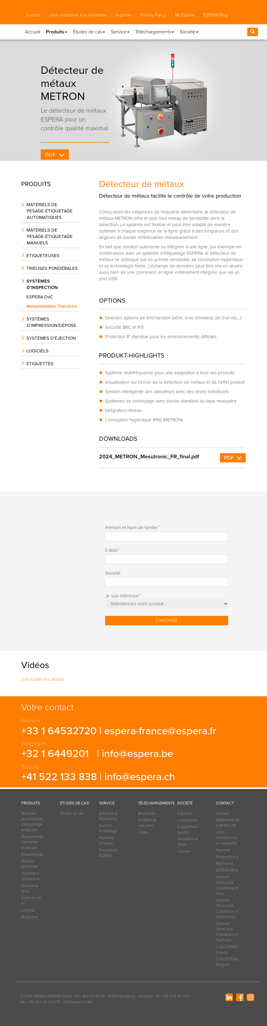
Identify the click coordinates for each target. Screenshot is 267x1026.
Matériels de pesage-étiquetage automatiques (49, 211)
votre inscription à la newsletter (78, 15)
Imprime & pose (29, 888)
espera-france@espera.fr (160, 731)
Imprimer (124, 15)
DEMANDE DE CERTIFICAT (228, 823)
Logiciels (37, 351)
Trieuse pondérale (29, 864)
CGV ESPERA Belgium (227, 962)
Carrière (184, 851)
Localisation (187, 820)
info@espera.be (137, 753)
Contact (33, 15)
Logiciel (27, 910)
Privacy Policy (153, 15)
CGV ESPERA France (227, 950)
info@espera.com (77, 1002)
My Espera (184, 15)
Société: (113, 573)
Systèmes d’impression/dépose (51, 322)
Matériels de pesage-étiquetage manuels (49, 236)
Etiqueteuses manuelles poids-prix (32, 842)
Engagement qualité (187, 829)
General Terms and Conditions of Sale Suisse (227, 908)
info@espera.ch (139, 776)
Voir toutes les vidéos (42, 679)
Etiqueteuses (43, 255)
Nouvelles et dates (187, 842)
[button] (31, 28)
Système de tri (31, 900)
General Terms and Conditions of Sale (227, 885)
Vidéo (143, 832)
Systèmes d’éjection (51, 338)
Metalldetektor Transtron (53, 306)
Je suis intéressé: (123, 596)
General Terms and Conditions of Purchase (227, 932)
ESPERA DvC (41, 297)
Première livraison (106, 840)
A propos (184, 813)
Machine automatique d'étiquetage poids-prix (32, 822)
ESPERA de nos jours (147, 823)
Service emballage (108, 828)
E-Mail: (112, 550)
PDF (50, 154)
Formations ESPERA (108, 853)
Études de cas (72, 813)
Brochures (146, 813)
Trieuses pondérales (52, 268)
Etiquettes (39, 363)
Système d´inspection (30, 876)
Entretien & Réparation (108, 816)
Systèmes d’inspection (42, 284)
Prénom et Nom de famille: (132, 527)
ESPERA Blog (215, 15)
